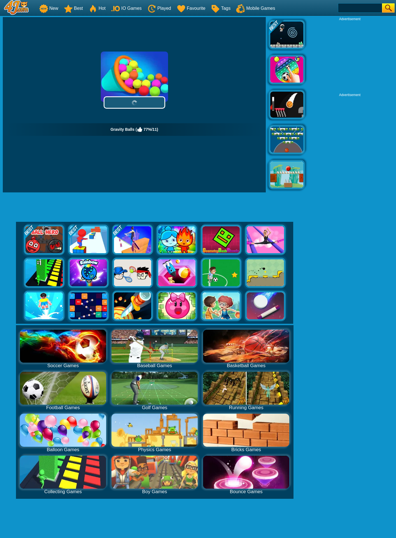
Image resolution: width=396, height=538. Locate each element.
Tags (220, 8)
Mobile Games (255, 8)
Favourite (191, 8)
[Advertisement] (350, 56)
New (48, 8)
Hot (97, 8)
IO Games (126, 8)
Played (159, 8)
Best (73, 8)
